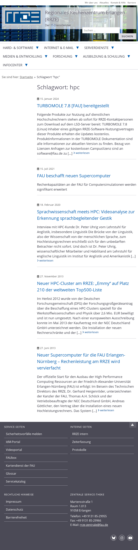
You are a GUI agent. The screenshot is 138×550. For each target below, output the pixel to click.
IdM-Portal (13, 442)
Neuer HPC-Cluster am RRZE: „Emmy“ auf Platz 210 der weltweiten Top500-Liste (83, 286)
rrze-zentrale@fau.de (94, 525)
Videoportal (14, 450)
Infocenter (12, 65)
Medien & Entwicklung (22, 56)
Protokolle (79, 450)
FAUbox (11, 458)
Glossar (11, 473)
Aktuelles (104, 2)
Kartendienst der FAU (20, 466)
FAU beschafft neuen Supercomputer (74, 176)
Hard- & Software (18, 48)
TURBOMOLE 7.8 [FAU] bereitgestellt (73, 106)
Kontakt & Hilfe (118, 2)
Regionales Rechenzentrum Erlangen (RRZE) (85, 16)
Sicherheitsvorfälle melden (24, 434)
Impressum (13, 502)
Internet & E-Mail (58, 48)
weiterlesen (81, 153)
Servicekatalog (16, 481)
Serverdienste (96, 48)
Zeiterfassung (81, 442)
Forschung (62, 56)
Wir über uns (91, 2)
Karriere (132, 2)
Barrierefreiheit (16, 517)
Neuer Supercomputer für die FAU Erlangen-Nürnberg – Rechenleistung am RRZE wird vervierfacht (81, 361)
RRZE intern (80, 434)
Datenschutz (14, 509)
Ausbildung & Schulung (104, 56)
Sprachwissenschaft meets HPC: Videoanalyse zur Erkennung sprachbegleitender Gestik (86, 215)
